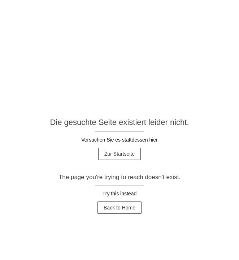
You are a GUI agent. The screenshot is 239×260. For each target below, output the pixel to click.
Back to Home (119, 208)
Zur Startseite (119, 154)
